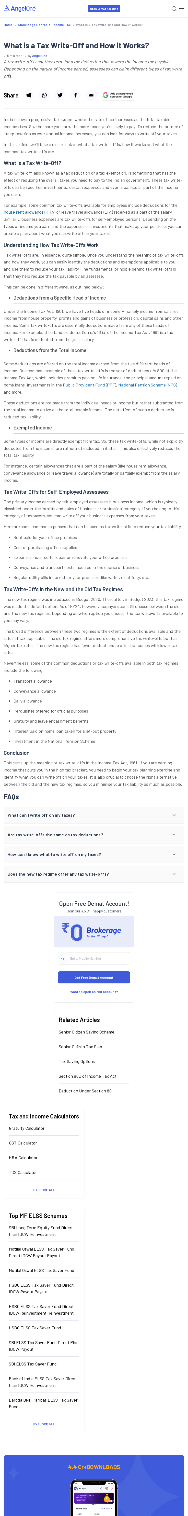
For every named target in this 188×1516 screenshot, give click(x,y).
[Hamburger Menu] (181, 8)
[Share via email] (91, 95)
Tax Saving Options (77, 1061)
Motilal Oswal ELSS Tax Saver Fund (41, 1270)
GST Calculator (23, 1142)
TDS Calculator (23, 1172)
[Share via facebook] (75, 95)
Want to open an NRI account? (94, 992)
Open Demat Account (104, 8)
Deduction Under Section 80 (85, 1090)
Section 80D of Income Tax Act (88, 1076)
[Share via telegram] (28, 95)
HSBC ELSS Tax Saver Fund (35, 1327)
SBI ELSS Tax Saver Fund (33, 1363)
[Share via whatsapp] (44, 95)
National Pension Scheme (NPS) (147, 384)
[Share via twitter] (60, 95)
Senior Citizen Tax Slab (80, 1046)
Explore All (44, 1190)
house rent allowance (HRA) (29, 212)
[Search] (174, 8)
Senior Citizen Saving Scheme (86, 1031)
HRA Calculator (23, 1157)
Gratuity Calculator (27, 1128)
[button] (94, 815)
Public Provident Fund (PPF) (89, 384)
